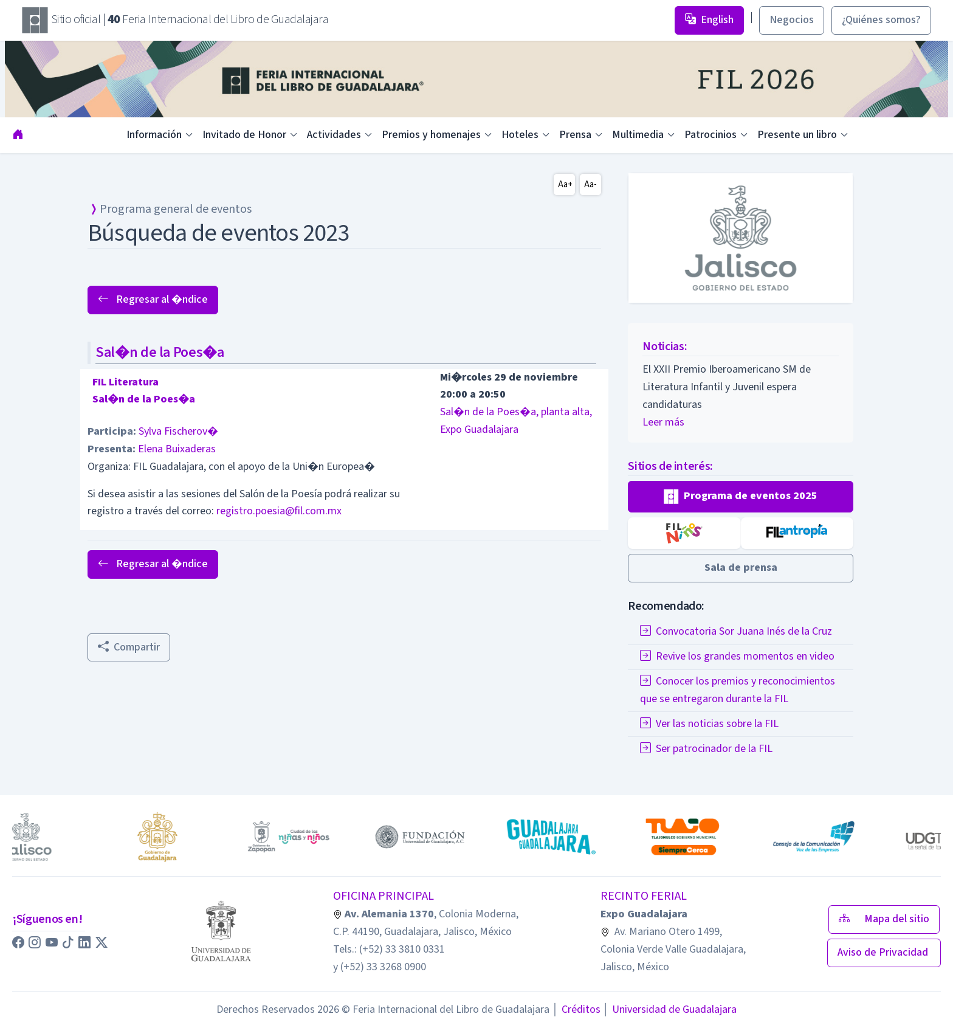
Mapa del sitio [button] (884, 918)
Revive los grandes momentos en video (737, 656)
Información (154, 134)
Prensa (575, 134)
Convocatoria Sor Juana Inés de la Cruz (736, 631)
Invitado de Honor (244, 134)
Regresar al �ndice (153, 299)
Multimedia (638, 134)
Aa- (590, 184)
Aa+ (565, 184)
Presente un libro (797, 134)
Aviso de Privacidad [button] (884, 952)
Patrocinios (710, 134)
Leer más (663, 422)
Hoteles (519, 134)
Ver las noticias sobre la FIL (709, 723)
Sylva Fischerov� (178, 431)
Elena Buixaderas (177, 449)
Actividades (334, 134)
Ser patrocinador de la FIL (706, 748)
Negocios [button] (791, 19)
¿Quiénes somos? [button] (881, 19)
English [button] (709, 19)
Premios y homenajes (431, 134)
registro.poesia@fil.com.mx (279, 511)
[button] (740, 496)
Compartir (129, 647)
